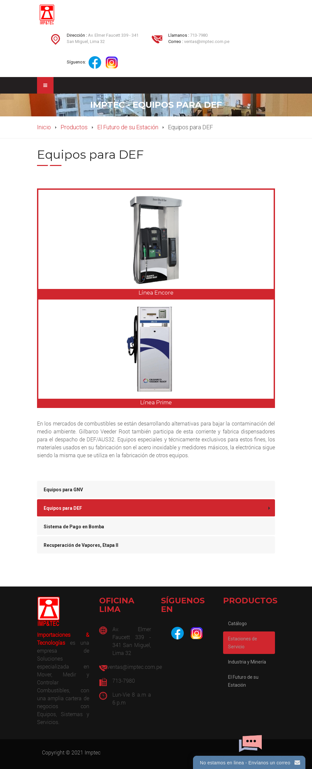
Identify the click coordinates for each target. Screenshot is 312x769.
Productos (74, 127)
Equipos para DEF (63, 508)
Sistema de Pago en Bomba (74, 526)
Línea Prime (156, 402)
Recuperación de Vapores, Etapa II (81, 545)
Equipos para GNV (63, 489)
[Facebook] (177, 633)
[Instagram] (197, 633)
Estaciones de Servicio (242, 642)
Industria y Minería (247, 662)
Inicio (44, 127)
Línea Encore (156, 293)
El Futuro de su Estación (127, 127)
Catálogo (237, 623)
